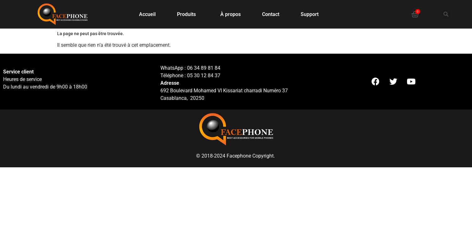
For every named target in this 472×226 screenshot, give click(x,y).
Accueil (147, 14)
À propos (230, 14)
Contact (270, 14)
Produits (188, 14)
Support (310, 14)
